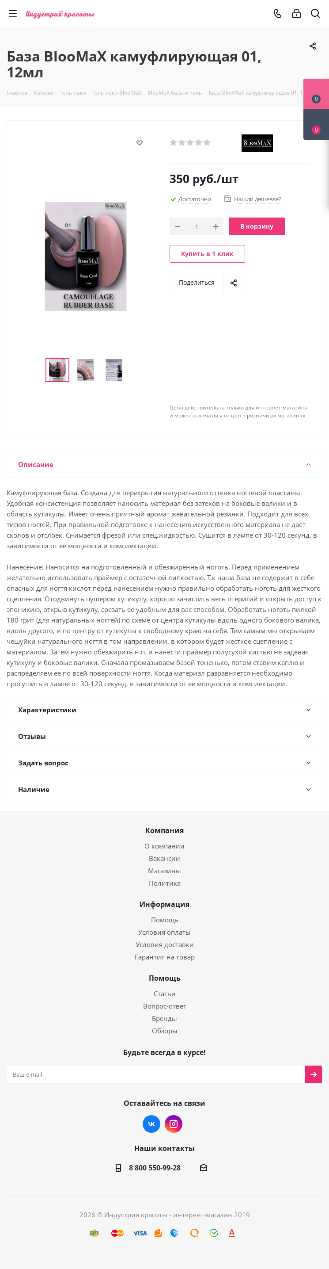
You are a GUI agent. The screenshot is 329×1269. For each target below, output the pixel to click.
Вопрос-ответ (164, 1005)
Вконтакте (151, 1124)
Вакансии (164, 858)
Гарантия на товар (165, 956)
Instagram (173, 1124)
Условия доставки (165, 944)
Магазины (164, 870)
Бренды (164, 1018)
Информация (164, 904)
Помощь (164, 919)
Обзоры (165, 1030)
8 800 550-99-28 (155, 1168)
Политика (165, 883)
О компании (164, 845)
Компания (164, 830)
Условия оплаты (164, 932)
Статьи (165, 993)
